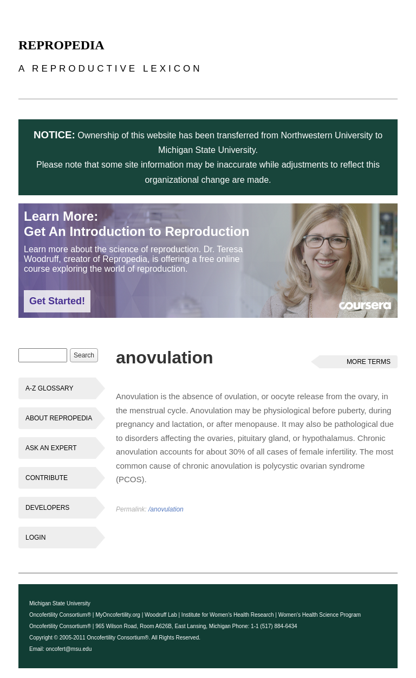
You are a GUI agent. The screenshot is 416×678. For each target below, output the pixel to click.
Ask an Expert (50, 448)
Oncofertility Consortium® (60, 615)
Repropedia (61, 45)
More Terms (369, 362)
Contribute (46, 478)
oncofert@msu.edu (69, 649)
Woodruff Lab (161, 615)
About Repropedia (58, 418)
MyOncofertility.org (117, 615)
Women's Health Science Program (319, 615)
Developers (47, 507)
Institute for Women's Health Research (227, 615)
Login (35, 537)
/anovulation (166, 509)
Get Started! (57, 301)
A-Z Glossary (49, 388)
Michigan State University (59, 603)
